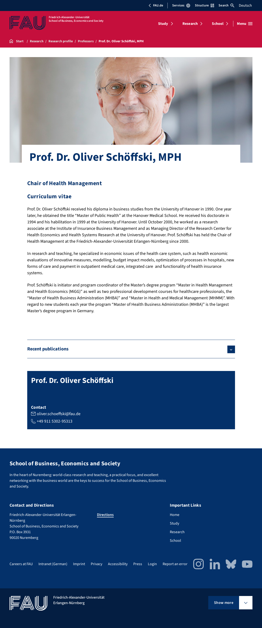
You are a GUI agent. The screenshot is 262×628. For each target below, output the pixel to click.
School (218, 23)
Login (152, 564)
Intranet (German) (52, 564)
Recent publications (48, 349)
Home (174, 514)
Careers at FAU (21, 564)
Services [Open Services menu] (181, 5)
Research (190, 23)
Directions (105, 514)
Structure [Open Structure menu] (204, 5)
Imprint (79, 564)
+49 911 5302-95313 (54, 421)
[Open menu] (244, 23)
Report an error (175, 564)
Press (137, 564)
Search (226, 5)
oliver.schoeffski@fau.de (58, 414)
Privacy (96, 564)
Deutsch (245, 5)
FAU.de (155, 5)
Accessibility (118, 564)
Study (163, 23)
